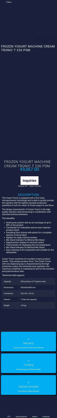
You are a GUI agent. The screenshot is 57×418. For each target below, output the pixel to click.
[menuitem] (20, 12)
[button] (8, 2)
